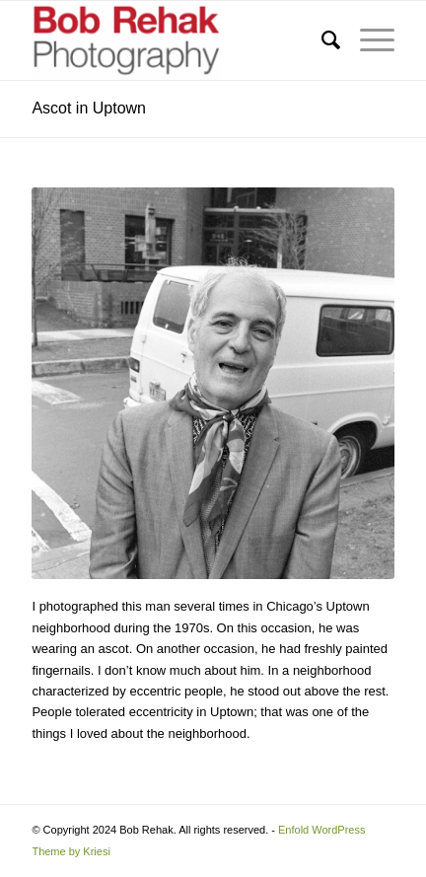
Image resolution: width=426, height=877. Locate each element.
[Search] (321, 40)
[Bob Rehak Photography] (176, 40)
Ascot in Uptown (89, 108)
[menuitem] (321, 40)
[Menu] (367, 40)
